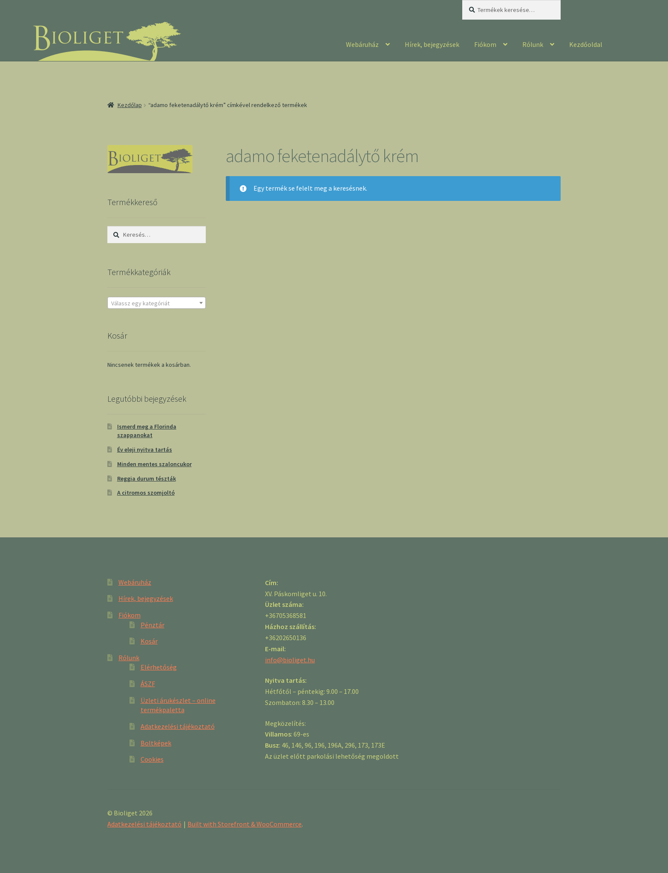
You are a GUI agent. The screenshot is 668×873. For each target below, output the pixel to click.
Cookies (152, 759)
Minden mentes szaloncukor (154, 464)
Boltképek (156, 743)
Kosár (149, 641)
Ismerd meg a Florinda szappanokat (146, 431)
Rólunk (532, 44)
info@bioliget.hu (290, 659)
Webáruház (362, 44)
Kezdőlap (130, 105)
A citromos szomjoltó (146, 492)
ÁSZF (148, 683)
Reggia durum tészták (146, 478)
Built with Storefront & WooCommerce (244, 824)
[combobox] (156, 303)
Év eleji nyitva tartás (144, 449)
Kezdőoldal (585, 44)
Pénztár (152, 625)
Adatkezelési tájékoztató (178, 726)
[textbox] (156, 303)
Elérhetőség (159, 667)
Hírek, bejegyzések (432, 44)
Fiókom (485, 44)
